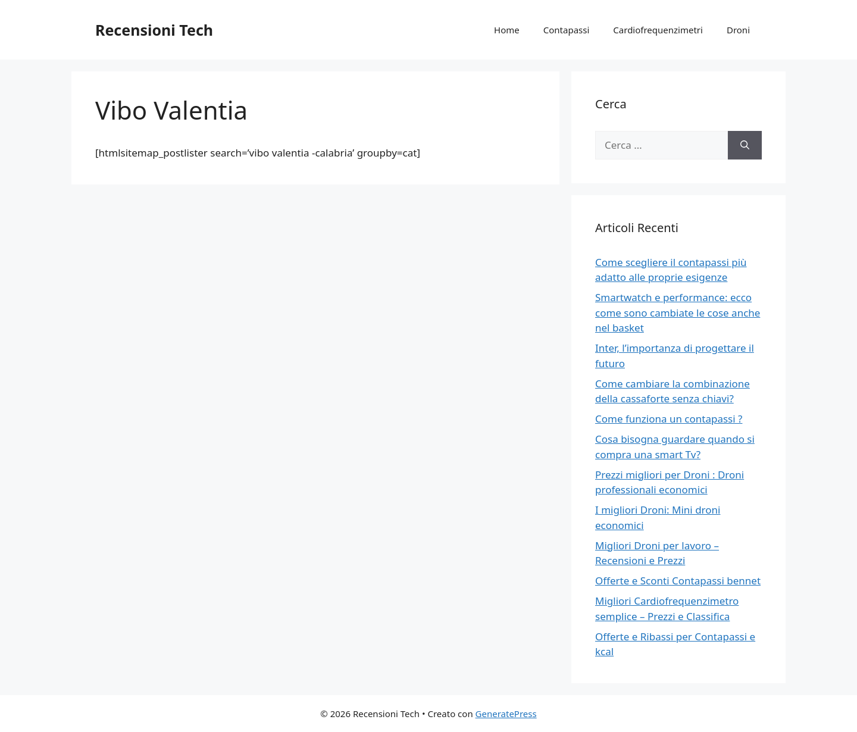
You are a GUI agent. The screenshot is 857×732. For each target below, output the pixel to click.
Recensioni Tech (154, 30)
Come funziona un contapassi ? (668, 419)
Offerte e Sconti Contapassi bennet (678, 580)
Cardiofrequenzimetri (658, 30)
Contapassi (566, 30)
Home (507, 30)
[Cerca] (745, 145)
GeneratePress (506, 714)
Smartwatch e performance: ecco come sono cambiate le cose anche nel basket (677, 312)
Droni (738, 30)
